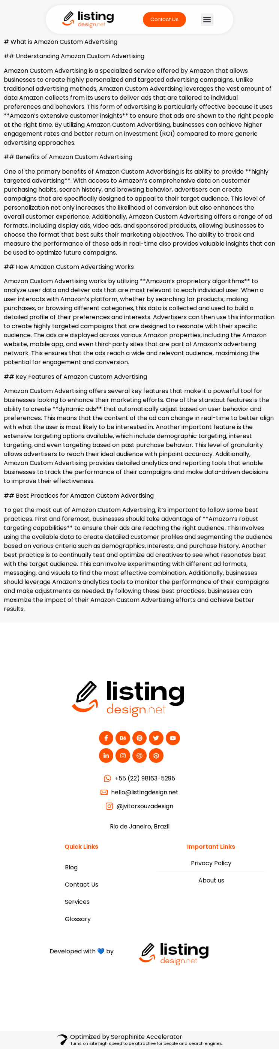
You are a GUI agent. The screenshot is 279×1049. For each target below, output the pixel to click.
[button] (207, 20)
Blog (71, 867)
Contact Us (81, 884)
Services (77, 901)
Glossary (78, 919)
